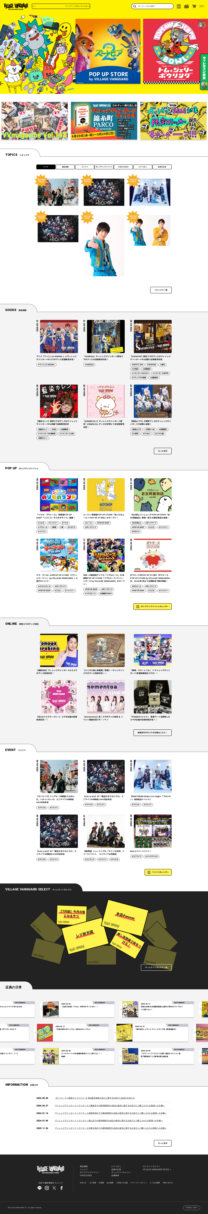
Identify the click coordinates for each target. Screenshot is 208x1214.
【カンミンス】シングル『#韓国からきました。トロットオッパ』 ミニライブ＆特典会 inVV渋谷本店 (55, 799)
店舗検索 (115, 1175)
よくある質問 (155, 1183)
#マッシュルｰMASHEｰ (46, 364)
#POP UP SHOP (103, 523)
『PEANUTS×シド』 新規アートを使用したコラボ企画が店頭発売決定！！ (150, 718)
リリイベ (84, 167)
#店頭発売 (154, 377)
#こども (41, 523)
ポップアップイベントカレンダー (155, 606)
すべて (45, 167)
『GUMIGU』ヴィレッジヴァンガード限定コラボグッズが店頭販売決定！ (103, 358)
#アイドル (42, 807)
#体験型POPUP (106, 593)
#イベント (42, 531)
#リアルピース (90, 593)
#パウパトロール (44, 586)
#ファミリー (53, 523)
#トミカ (65, 523)
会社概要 (110, 1183)
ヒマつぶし (142, 167)
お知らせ (83, 1183)
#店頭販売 (146, 369)
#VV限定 (135, 369)
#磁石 (162, 364)
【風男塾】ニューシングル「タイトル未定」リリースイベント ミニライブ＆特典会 (103, 853)
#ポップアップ (90, 527)
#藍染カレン (42, 429)
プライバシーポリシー (138, 1183)
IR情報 (101, 1183)
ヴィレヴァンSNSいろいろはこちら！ (89, 6)
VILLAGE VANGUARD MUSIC (156, 1169)
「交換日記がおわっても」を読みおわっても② (59, 1029)
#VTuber (146, 434)
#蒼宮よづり (136, 429)
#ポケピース (136, 586)
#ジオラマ (71, 527)
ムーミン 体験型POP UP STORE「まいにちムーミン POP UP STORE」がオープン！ (103, 516)
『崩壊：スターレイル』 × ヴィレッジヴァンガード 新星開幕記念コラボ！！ (150, 672)
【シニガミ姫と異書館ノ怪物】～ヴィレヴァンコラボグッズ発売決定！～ (103, 672)
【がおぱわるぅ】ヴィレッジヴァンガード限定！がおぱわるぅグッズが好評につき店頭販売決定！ (103, 424)
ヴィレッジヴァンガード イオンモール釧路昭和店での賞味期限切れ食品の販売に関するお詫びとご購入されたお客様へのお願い (111, 1113)
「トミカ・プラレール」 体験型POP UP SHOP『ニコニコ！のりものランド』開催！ (55, 516)
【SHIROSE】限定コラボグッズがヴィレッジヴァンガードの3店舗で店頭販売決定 (150, 358)
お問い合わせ (168, 1183)
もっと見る (162, 451)
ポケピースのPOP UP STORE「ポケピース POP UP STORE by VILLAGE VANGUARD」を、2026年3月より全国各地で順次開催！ (150, 578)
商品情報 (65, 167)
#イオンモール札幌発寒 (46, 434)
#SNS (54, 429)
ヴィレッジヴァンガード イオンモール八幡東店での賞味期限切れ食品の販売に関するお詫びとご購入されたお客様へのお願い (110, 1105)
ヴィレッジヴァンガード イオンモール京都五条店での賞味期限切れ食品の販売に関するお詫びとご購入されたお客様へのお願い (111, 1128)
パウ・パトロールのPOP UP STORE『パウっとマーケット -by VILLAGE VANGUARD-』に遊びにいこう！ (57, 578)
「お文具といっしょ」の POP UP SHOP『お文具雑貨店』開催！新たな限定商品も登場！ (150, 516)
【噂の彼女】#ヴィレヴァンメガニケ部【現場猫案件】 (143, 1029)
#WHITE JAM (137, 364)
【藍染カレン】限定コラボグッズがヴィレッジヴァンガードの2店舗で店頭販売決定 (56, 423)
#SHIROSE (151, 364)
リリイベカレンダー (160, 872)
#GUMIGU (89, 364)
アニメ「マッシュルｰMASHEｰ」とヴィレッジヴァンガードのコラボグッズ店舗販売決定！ (56, 358)
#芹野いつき (150, 429)
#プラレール (42, 527)
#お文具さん (136, 523)
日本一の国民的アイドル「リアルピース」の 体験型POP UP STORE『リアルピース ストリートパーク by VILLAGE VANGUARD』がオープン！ (104, 579)
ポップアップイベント (104, 167)
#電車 (54, 527)
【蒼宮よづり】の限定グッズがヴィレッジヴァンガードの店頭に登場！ (150, 423)
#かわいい (136, 531)
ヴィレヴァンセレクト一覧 (156, 967)
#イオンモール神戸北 (160, 373)
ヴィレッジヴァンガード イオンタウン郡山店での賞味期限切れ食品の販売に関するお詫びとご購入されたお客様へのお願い (109, 1120)
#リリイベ (54, 807)
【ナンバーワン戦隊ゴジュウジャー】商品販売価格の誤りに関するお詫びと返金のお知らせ (95, 1098)
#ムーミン (89, 523)
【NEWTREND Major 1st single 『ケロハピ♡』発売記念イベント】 (150, 798)
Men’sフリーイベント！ (141, 851)
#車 (61, 527)
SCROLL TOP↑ (192, 1207)
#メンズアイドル (151, 856)
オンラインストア (151, 1166)
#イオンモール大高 (67, 434)
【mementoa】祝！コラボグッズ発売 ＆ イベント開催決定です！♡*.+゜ (103, 718)
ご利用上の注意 (122, 1183)
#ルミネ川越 (159, 434)
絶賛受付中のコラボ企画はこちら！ (152, 732)
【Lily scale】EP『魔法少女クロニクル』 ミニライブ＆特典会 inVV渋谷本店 (103, 798)
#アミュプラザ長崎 (139, 377)
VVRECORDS (123, 167)
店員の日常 (162, 167)
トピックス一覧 (160, 290)
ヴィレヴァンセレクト (121, 1172)
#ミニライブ (89, 859)
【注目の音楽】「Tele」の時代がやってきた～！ (93, 1007)
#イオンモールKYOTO (140, 373)
